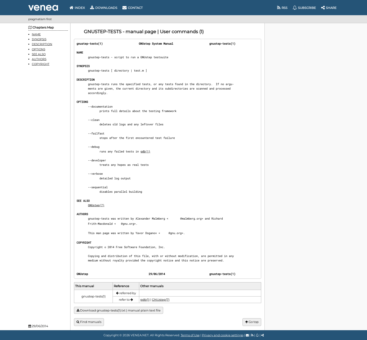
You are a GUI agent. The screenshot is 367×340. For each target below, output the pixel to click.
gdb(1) (145, 151)
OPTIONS (38, 49)
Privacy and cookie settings (222, 335)
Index (77, 8)
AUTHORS (39, 59)
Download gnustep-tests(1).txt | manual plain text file (119, 310)
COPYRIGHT (40, 64)
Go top (252, 321)
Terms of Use (190, 335)
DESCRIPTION (42, 44)
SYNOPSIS (39, 39)
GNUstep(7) (96, 205)
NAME (36, 34)
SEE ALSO (39, 54)
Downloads (103, 8)
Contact (132, 8)
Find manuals (89, 321)
